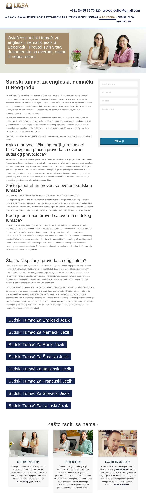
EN (129, 21)
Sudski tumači (107, 17)
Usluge (31, 17)
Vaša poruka (118, 118)
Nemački (93, 17)
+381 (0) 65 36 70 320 (85, 10)
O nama (22, 17)
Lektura (121, 17)
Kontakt (121, 21)
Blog (131, 17)
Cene (40, 17)
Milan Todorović (122, 486)
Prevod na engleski (55, 17)
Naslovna (10, 17)
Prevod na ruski (77, 17)
